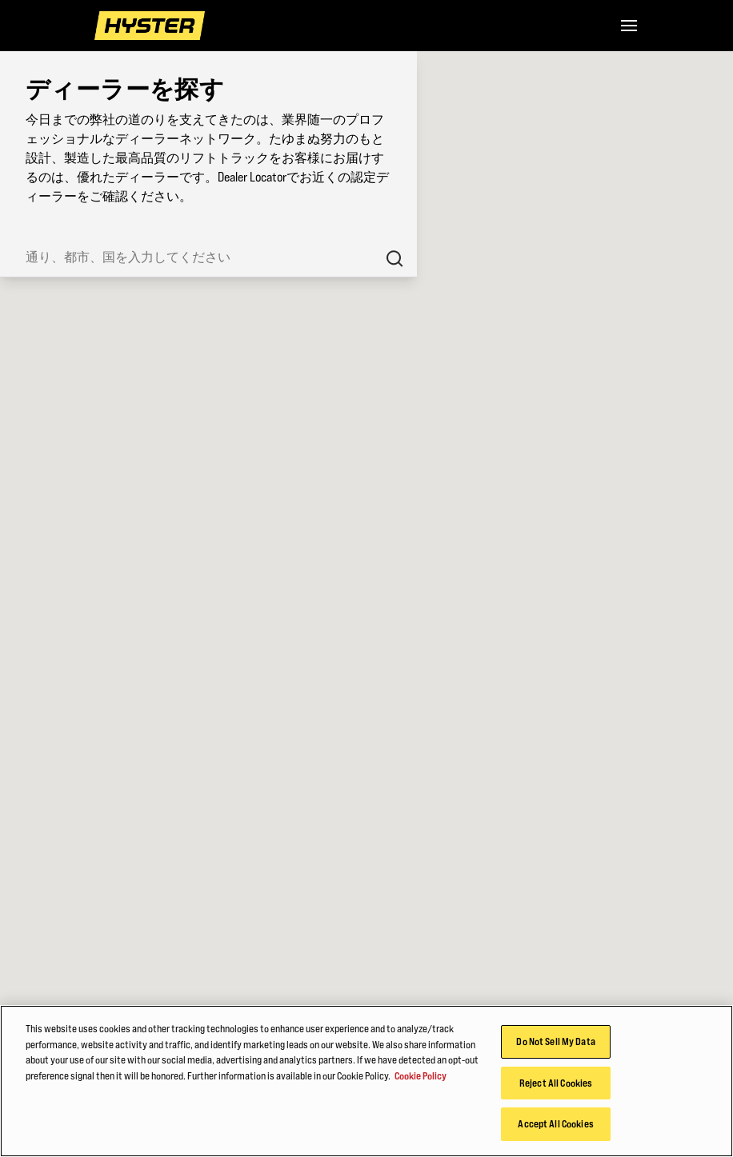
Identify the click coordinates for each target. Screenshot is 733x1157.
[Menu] (629, 25)
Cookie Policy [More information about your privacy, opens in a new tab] (421, 1075)
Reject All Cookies (555, 1082)
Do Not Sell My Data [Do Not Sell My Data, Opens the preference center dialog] (555, 1041)
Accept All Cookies (555, 1123)
